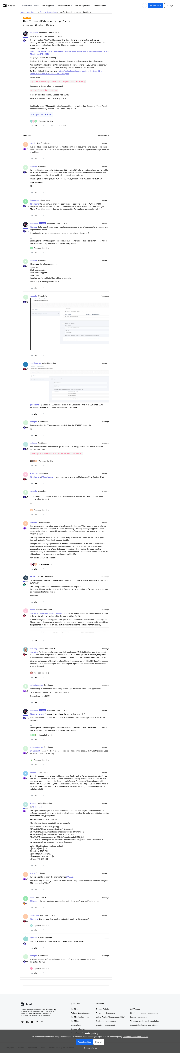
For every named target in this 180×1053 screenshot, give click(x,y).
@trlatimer (34, 919)
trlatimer (33, 522)
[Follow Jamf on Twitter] (22, 1022)
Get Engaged (100, 5)
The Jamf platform (103, 1009)
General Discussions (31, 5)
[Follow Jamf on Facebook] (42, 1022)
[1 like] (39, 248)
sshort (32, 610)
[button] (155, 5)
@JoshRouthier (47, 477)
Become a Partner (78, 1029)
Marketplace (76, 1025)
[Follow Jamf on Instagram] (37, 1022)
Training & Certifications (80, 1013)
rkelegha (33, 166)
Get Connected (65, 5)
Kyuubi (33, 772)
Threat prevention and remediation (144, 1021)
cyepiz (33, 143)
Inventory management (105, 1025)
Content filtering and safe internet (144, 1025)
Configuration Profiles (41, 114)
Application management (106, 1021)
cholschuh (34, 915)
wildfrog (33, 648)
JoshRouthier (35, 363)
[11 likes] (41, 121)
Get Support (48, 5)
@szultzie (34, 613)
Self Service (135, 1009)
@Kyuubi (70, 877)
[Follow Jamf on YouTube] (32, 1022)
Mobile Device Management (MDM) (110, 1017)
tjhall (32, 897)
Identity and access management (144, 1013)
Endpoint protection (138, 1017)
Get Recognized (83, 5)
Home (22, 12)
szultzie (33, 577)
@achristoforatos (37, 714)
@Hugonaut (35, 751)
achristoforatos (36, 685)
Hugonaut (34, 33)
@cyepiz (33, 227)
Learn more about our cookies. (135, 1037)
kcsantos (34, 473)
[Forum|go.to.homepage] (9, 5)
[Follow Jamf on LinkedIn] (27, 1022)
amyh (32, 873)
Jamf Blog (75, 1021)
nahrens (33, 443)
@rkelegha (34, 204)
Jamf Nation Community (81, 1017)
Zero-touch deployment (105, 1013)
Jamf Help (75, 1009)
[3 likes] (41, 564)
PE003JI (33, 938)
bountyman (35, 200)
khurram (33, 803)
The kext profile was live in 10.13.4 (52, 613)
